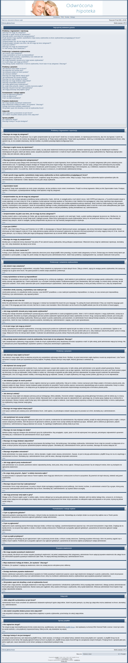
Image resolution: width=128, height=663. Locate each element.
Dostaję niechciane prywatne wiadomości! (16, 106)
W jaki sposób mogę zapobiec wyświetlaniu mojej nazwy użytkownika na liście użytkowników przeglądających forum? (41, 38)
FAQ (62, 17)
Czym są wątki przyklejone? (11, 98)
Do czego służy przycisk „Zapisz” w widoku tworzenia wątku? (22, 86)
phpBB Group (70, 627)
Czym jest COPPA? (8, 45)
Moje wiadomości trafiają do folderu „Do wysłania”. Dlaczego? (22, 104)
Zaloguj (72, 17)
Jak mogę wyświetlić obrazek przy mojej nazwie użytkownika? (23, 60)
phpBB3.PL (77, 660)
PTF (71, 658)
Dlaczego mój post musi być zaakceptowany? (17, 88)
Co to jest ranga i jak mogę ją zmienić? (15, 62)
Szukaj (67, 17)
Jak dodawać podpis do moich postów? (15, 72)
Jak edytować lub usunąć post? (12, 70)
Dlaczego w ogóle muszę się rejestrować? (16, 34)
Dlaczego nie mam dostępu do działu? (15, 79)
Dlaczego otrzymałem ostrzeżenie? (14, 82)
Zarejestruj (56, 17)
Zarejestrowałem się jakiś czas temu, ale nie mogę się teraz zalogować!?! (26, 43)
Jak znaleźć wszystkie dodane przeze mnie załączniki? (20, 115)
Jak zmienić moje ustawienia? (12, 53)
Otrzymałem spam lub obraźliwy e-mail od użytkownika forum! (23, 108)
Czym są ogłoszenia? (9, 96)
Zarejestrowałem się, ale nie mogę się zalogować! (19, 41)
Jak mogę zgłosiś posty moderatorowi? (15, 84)
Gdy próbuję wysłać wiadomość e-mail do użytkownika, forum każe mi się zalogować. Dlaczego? (34, 64)
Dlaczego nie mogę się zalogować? (14, 33)
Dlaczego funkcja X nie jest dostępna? (15, 121)
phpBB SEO (64, 661)
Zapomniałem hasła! (9, 40)
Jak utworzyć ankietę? (9, 74)
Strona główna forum (8, 23)
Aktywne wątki (19, 20)
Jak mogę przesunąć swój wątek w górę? (16, 89)
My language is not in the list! (12, 58)
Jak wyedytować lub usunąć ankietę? (14, 77)
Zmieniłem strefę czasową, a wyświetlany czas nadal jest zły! (22, 57)
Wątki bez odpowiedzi (8, 20)
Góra (3, 143)
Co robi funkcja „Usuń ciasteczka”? (14, 48)
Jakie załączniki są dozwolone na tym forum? (17, 113)
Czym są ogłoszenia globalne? (12, 94)
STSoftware (65, 658)
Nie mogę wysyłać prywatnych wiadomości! (16, 103)
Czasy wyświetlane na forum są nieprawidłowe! (18, 55)
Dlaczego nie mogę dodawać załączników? (16, 81)
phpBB (56, 657)
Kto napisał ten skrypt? (10, 119)
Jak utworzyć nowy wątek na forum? (14, 69)
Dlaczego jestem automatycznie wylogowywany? (18, 36)
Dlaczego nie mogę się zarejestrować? (15, 47)
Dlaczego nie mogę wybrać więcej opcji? (15, 75)
